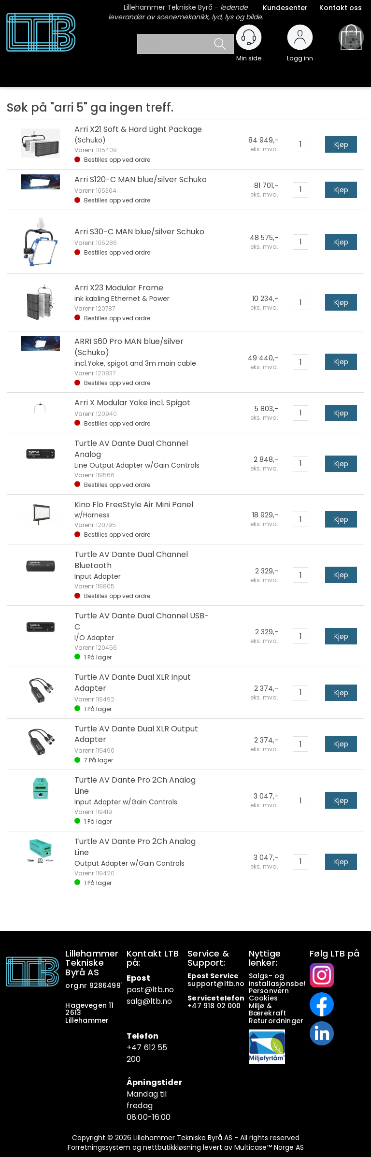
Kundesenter (285, 8)
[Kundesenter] (249, 37)
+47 (195, 1006)
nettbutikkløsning (172, 1147)
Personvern (269, 991)
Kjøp (341, 144)
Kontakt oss (340, 8)
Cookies (264, 998)
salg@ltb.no (149, 1001)
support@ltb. (211, 983)
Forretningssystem (99, 1147)
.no (168, 989)
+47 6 (138, 1047)
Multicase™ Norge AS (269, 1147)
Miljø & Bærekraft (267, 1009)
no (239, 983)
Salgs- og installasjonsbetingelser (293, 979)
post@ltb (145, 989)
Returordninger (277, 1021)
